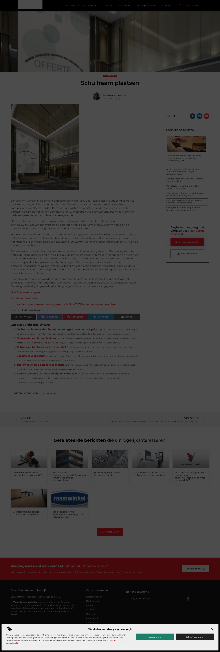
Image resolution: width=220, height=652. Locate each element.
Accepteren (155, 637)
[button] (212, 629)
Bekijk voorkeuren (194, 637)
